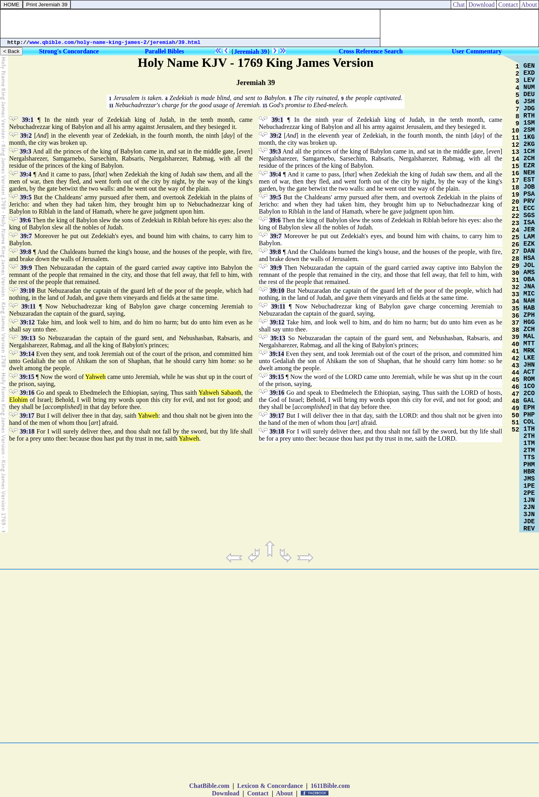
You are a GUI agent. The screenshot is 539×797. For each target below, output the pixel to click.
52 (515, 430)
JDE (529, 521)
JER (529, 229)
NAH (529, 301)
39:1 (27, 119)
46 (515, 387)
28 (515, 259)
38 (515, 330)
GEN (529, 66)
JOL (529, 265)
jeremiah (162, 42)
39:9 (26, 267)
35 (515, 308)
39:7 (26, 236)
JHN (529, 365)
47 (515, 394)
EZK (529, 244)
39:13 (28, 338)
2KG (529, 144)
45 (515, 380)
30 (515, 273)
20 (515, 202)
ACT (529, 372)
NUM (529, 87)
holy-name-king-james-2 (112, 42)
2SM (529, 130)
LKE (529, 358)
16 (515, 173)
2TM (529, 450)
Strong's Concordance (69, 51)
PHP (529, 414)
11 (111, 105)
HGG (529, 322)
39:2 (26, 135)
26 (515, 244)
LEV (529, 80)
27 (515, 252)
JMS (529, 479)
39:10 (27, 290)
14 (515, 159)
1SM (529, 123)
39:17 (27, 415)
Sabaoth (231, 392)
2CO (529, 393)
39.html (189, 42)
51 (515, 422)
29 (515, 266)
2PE (529, 493)
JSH (529, 101)
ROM (529, 379)
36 (515, 316)
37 (515, 323)
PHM (529, 464)
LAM (529, 236)
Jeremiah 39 (250, 51)
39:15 (26, 376)
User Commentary (476, 51)
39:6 (25, 220)
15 (264, 105)
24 (515, 230)
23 (515, 223)
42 (515, 358)
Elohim (18, 399)
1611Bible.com (330, 785)
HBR (529, 471)
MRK (529, 350)
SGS (529, 215)
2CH (529, 158)
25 (515, 237)
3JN (529, 514)
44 (515, 373)
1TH (529, 429)
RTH (529, 115)
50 (515, 415)
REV (529, 528)
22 (515, 216)
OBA (529, 279)
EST (529, 180)
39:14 (27, 353)
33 (515, 294)
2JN (529, 507)
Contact (508, 4)
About (529, 4)
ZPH (529, 315)
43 (515, 365)
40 (515, 344)
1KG (529, 137)
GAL (529, 400)
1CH (529, 151)
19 (515, 195)
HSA (529, 258)
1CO (529, 386)
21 (515, 209)
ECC (529, 208)
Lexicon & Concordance (269, 785)
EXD (529, 73)
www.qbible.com (52, 42)
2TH (529, 436)
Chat (458, 4)
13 (515, 152)
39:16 (27, 392)
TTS (529, 457)
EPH (529, 407)
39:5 (25, 197)
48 (515, 401)
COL (529, 422)
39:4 (25, 174)
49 (515, 408)
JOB (529, 187)
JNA (529, 286)
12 (515, 145)
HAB (529, 308)
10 (515, 130)
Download (481, 4)
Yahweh (95, 376)
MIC (529, 293)
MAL (529, 336)
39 (515, 337)
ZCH (529, 329)
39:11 (28, 306)
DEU (529, 94)
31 (515, 280)
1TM (529, 443)
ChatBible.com (209, 785)
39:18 (27, 431)
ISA (529, 222)
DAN (529, 251)
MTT (529, 343)
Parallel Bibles (164, 51)
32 (515, 287)
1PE (529, 486)
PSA (529, 194)
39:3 (25, 151)
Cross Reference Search (371, 51)
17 (515, 180)
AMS (529, 272)
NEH (529, 172)
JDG (529, 108)
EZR (529, 165)
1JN (529, 500)
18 (515, 187)
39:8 (25, 251)
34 (515, 301)
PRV (529, 201)
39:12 (27, 322)
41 (515, 351)
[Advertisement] (190, 24)
